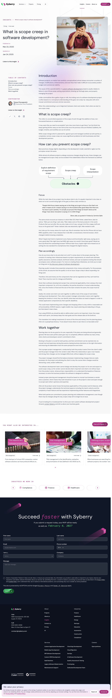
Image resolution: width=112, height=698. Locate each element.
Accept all (104, 692)
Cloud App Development (74, 646)
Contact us (47, 623)
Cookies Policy (13, 581)
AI (45, 4)
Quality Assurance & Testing (75, 660)
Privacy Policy (101, 580)
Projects (31, 4)
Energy (76, 620)
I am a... (5, 553)
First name (6, 536)
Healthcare (77, 616)
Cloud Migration (72, 650)
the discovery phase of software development (64, 264)
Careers (88, 4)
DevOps (69, 653)
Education (77, 627)
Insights (82, 4)
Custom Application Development (54, 646)
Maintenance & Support (51, 667)
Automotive (77, 630)
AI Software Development (74, 657)
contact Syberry (49, 404)
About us (94, 4)
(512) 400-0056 (16, 625)
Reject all (94, 692)
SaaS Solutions (48, 660)
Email (5, 544)
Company (60, 553)
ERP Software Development (52, 653)
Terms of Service (60, 586)
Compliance (77, 637)
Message (6, 561)
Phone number (62, 544)
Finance (76, 613)
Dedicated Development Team (76, 667)
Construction (78, 634)
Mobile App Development (51, 650)
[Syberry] (8, 4)
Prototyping (70, 664)
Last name (60, 536)
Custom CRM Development (52, 657)
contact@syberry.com (19, 631)
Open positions (96, 646)
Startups (76, 623)
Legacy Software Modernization (53, 664)
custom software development (72, 89)
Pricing (39, 4)
